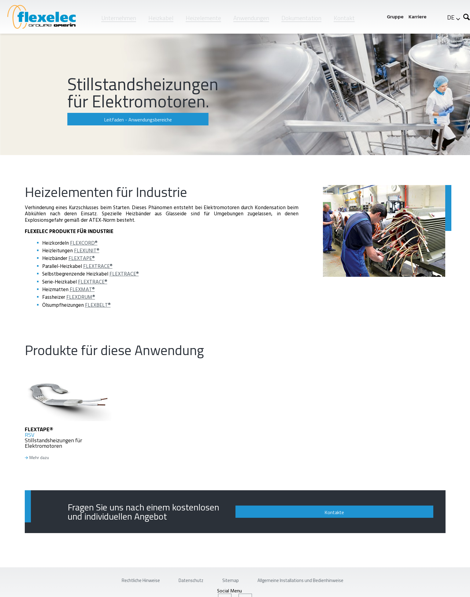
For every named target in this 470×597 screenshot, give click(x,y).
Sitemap (229, 577)
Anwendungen (251, 18)
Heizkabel (160, 18)
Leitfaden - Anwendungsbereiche (108, 119)
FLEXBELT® (98, 305)
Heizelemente (203, 18)
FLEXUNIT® (86, 250)
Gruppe (395, 17)
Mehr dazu (39, 457)
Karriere (418, 17)
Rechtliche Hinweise (116, 577)
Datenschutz (180, 577)
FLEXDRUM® (80, 297)
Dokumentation (301, 18)
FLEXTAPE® (81, 258)
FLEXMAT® (82, 289)
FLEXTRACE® (98, 266)
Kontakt (344, 18)
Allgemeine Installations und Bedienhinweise (318, 577)
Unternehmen (118, 18)
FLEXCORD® (84, 243)
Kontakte (392, 509)
